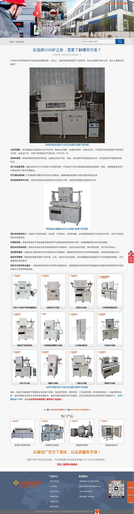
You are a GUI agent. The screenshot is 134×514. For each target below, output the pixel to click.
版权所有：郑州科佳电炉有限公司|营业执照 (52, 512)
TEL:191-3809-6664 (116, 3)
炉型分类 (55, 4)
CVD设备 (53, 486)
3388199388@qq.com (92, 486)
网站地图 (82, 496)
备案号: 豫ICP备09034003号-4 (81, 512)
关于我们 (45, 4)
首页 (35, 4)
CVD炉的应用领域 (56, 410)
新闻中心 (86, 4)
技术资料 (76, 4)
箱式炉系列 (54, 491)
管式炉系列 (54, 502)
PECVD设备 (54, 481)
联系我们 (96, 4)
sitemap (91, 496)
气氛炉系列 (54, 496)
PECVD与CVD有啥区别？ (80, 410)
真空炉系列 (54, 507)
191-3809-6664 (67, 464)
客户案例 (66, 4)
